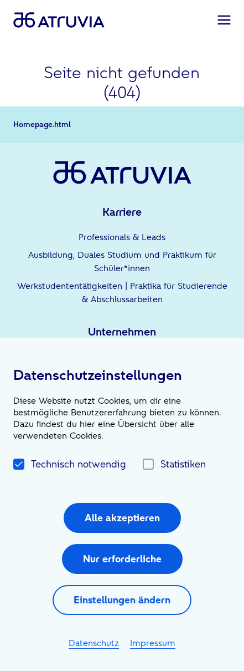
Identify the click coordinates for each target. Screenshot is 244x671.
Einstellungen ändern (122, 600)
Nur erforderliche (122, 559)
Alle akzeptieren (122, 517)
